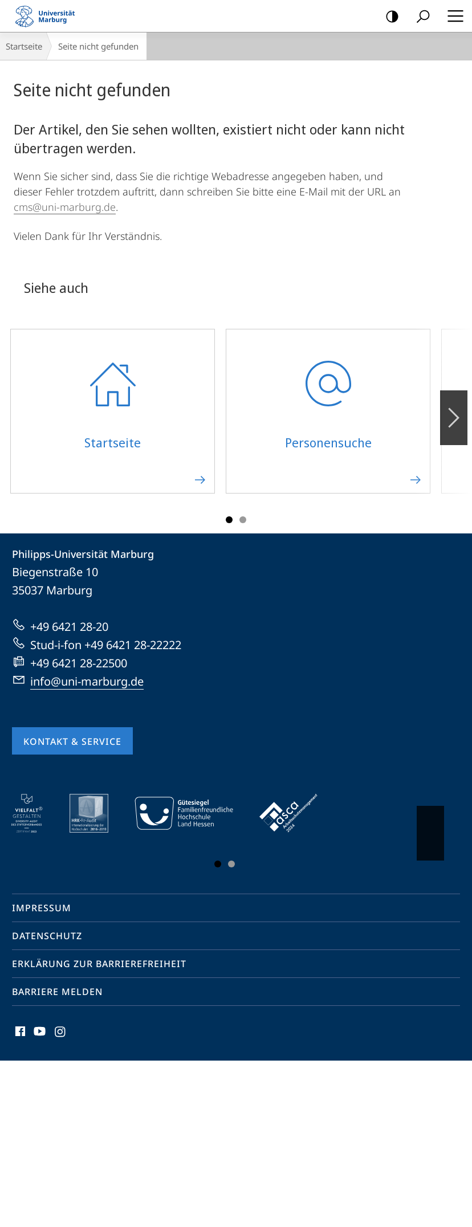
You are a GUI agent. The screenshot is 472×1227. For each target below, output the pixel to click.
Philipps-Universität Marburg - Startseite (48, 16)
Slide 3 (242, 519)
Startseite (24, 46)
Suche (419, 17)
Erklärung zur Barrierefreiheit (99, 963)
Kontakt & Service (72, 741)
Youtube (38, 1034)
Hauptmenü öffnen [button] (452, 16)
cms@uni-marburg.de (65, 207)
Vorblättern (453, 411)
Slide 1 (229, 519)
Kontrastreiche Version (388, 17)
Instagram (61, 1034)
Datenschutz (47, 936)
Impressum (41, 908)
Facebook (19, 1034)
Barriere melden (57, 991)
